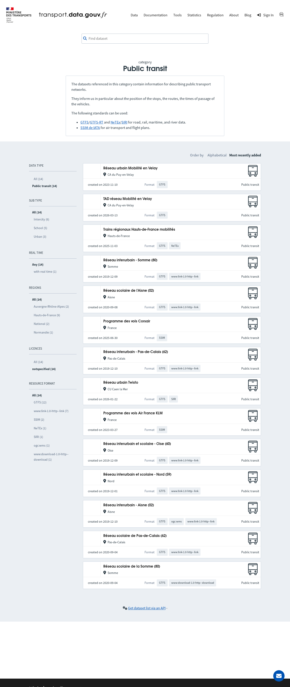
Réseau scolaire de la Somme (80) (131, 566)
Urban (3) (40, 237)
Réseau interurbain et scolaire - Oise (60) (137, 444)
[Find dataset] (145, 39)
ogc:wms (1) (42, 445)
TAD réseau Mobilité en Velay (127, 199)
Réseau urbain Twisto (120, 382)
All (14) (38, 179)
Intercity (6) (41, 219)
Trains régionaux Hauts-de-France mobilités (139, 229)
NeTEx (115, 122)
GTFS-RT (96, 122)
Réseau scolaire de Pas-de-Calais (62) (135, 536)
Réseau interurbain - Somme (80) (130, 260)
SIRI (124, 122)
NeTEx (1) (40, 428)
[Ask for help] (279, 676)
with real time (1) (45, 271)
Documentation (155, 15)
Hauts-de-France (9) (47, 315)
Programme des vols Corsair (126, 321)
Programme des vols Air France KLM (133, 413)
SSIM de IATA (90, 127)
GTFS (84, 122)
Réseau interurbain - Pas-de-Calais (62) (135, 352)
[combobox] (145, 39)
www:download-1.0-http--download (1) (51, 457)
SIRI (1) (38, 437)
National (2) (41, 324)
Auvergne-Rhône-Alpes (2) (51, 306)
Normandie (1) (43, 332)
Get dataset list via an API (147, 608)
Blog (247, 15)
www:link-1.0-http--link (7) (51, 411)
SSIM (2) (39, 420)
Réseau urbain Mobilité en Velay (130, 168)
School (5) (40, 228)
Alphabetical (217, 155)
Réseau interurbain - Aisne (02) (128, 505)
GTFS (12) (40, 402)
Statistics (194, 15)
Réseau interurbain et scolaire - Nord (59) (137, 474)
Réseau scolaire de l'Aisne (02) (128, 290)
